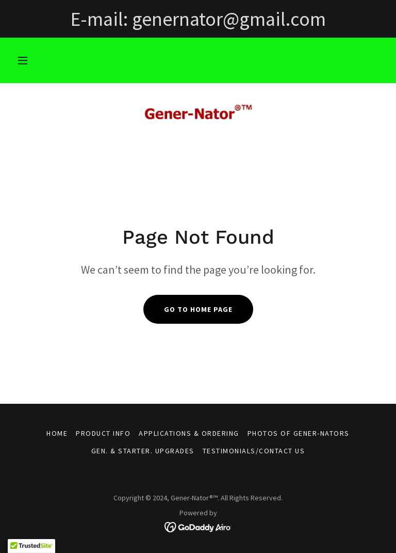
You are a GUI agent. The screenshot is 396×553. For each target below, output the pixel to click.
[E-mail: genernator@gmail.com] (198, 19)
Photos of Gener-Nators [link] (299, 433)
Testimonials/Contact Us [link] (254, 450)
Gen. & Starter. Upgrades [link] (142, 450)
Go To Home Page (198, 309)
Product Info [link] (103, 433)
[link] (198, 113)
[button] (22, 60)
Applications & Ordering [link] (189, 433)
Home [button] (57, 433)
